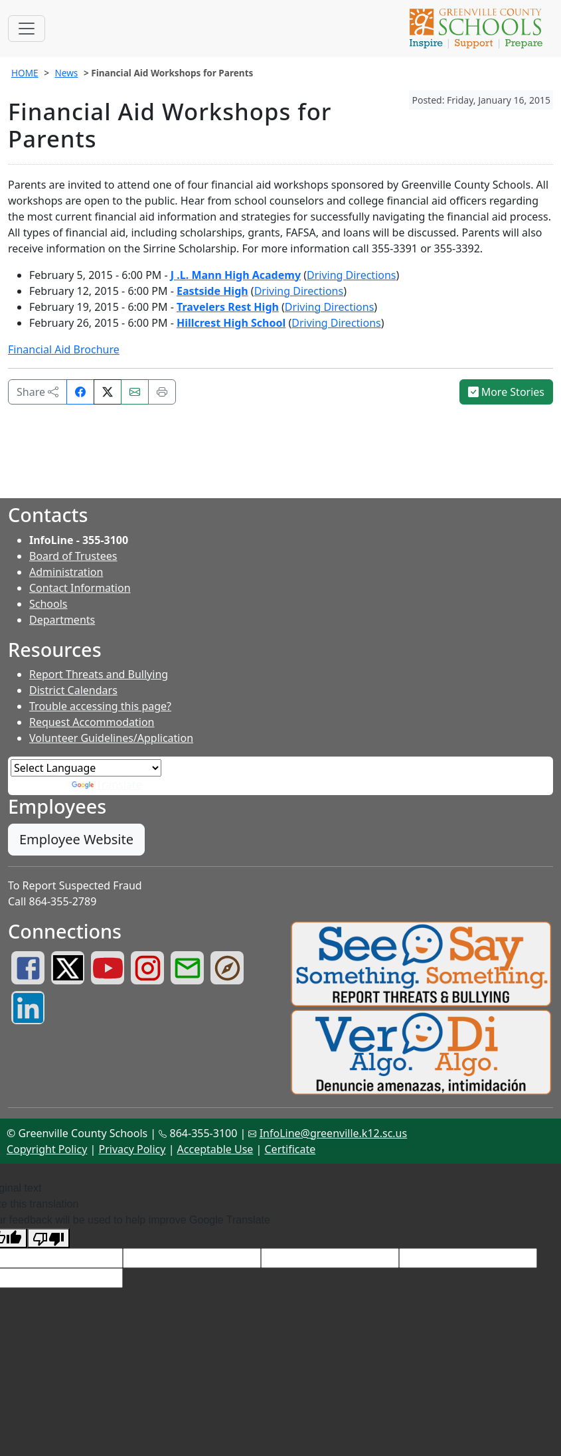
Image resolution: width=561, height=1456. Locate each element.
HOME (25, 72)
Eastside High (212, 291)
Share (37, 392)
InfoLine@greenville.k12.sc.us (334, 1133)
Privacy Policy (131, 1149)
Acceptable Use (215, 1149)
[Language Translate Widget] (86, 767)
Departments (62, 619)
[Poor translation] (48, 1238)
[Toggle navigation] (26, 28)
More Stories (506, 392)
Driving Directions (351, 275)
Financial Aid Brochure (64, 349)
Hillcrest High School (231, 323)
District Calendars (73, 690)
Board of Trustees (73, 556)
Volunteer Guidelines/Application (111, 738)
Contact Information (80, 588)
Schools (48, 603)
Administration (66, 572)
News (66, 72)
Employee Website (76, 839)
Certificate (290, 1149)
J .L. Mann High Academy (236, 275)
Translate (107, 784)
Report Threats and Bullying (98, 674)
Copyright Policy (47, 1149)
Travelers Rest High (228, 307)
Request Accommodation (91, 722)
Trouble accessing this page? (100, 706)
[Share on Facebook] (80, 392)
